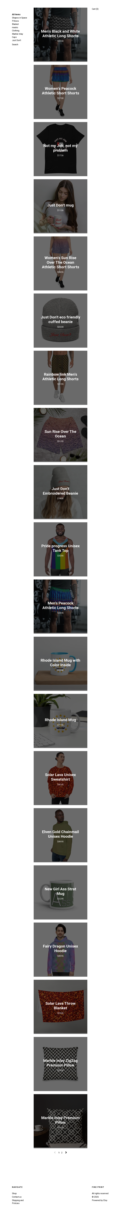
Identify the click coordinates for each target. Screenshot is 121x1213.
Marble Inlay (17, 34)
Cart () (95, 9)
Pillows (15, 21)
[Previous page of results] (55, 1152)
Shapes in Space (19, 18)
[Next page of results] (66, 1152)
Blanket (15, 24)
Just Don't (16, 40)
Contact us (17, 1197)
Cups (14, 37)
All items (16, 14)
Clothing (15, 30)
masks (15, 27)
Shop (14, 1193)
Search (15, 44)
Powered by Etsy (99, 1200)
